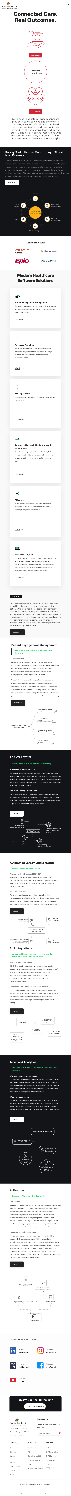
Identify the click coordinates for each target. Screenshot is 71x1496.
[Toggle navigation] (68, 5)
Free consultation (35, 1406)
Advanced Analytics (35, 1468)
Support (13, 1456)
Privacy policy (26, 1494)
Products (32, 1442)
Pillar (29, 1464)
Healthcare (35, 55)
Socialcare (35, 111)
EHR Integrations (52, 1452)
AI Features (50, 1460)
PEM (29, 1452)
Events (12, 1470)
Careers (13, 1452)
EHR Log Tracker (34, 1460)
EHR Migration (51, 1456)
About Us (13, 1448)
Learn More (19, 319)
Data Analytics (51, 1448)
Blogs (12, 1474)
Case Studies (15, 1466)
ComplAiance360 (34, 1456)
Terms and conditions (42, 1494)
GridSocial (32, 1448)
